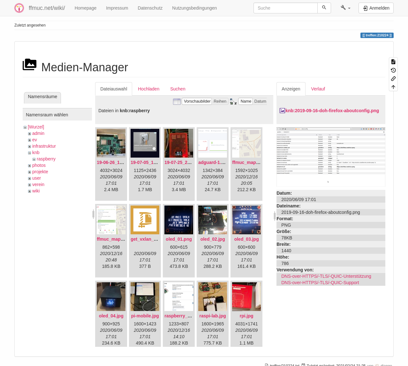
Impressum (117, 8)
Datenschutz (150, 8)
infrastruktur (44, 146)
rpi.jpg (246, 315)
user (36, 178)
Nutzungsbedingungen (194, 8)
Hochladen (148, 88)
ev (34, 139)
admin (38, 133)
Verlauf (318, 88)
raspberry (46, 158)
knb (36, 152)
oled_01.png (179, 239)
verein (38, 184)
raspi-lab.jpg (213, 315)
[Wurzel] (36, 126)
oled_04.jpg (111, 315)
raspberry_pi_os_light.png (192, 315)
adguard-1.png (213, 162)
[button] (345, 8)
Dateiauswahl (113, 88)
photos (39, 165)
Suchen (177, 88)
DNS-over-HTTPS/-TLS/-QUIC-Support (320, 282)
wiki (36, 190)
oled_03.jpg (246, 239)
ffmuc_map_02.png (117, 239)
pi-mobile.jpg (145, 315)
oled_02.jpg (212, 239)
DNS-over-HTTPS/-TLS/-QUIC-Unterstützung (326, 276)
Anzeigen (291, 88)
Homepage (86, 8)
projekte (40, 171)
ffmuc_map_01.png (252, 162)
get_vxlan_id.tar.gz (150, 239)
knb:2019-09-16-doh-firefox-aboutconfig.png (332, 110)
